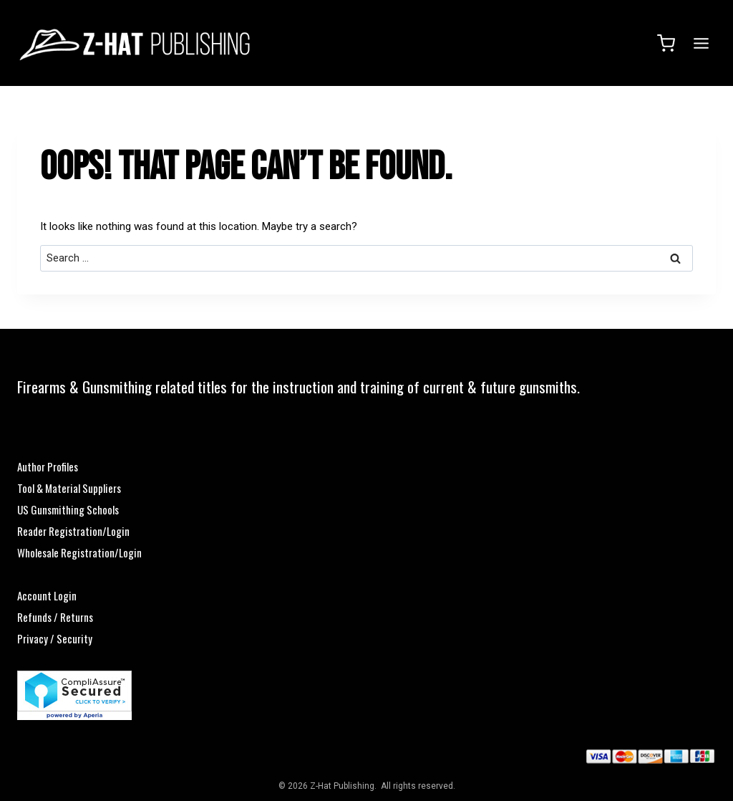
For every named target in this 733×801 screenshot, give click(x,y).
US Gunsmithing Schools (68, 509)
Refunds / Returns (55, 617)
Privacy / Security (54, 638)
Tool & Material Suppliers (69, 488)
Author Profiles (47, 466)
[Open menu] (699, 43)
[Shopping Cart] (666, 43)
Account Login (47, 595)
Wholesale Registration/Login (79, 552)
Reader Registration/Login (73, 531)
